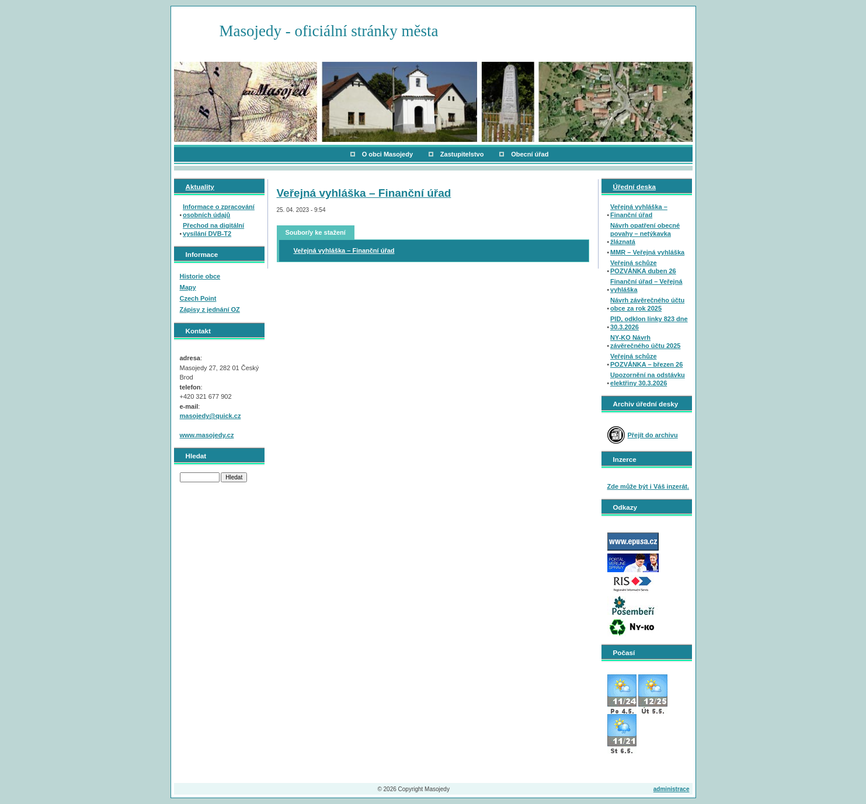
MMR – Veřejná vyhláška (647, 252)
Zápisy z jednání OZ (210, 309)
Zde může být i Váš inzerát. (648, 486)
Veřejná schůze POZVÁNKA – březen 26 (646, 360)
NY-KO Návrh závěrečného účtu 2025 (645, 341)
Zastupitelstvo (462, 154)
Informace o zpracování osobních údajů (219, 210)
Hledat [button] (233, 477)
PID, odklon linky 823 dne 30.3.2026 (649, 322)
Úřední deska (634, 186)
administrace (671, 789)
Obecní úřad (529, 154)
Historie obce (200, 276)
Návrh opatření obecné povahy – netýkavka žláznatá (645, 233)
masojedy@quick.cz (210, 415)
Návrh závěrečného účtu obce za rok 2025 (647, 304)
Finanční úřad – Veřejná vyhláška (646, 285)
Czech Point (198, 298)
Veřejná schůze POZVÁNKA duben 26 (643, 266)
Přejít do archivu (653, 434)
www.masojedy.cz (207, 434)
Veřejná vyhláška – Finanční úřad (364, 193)
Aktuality (200, 186)
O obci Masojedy (387, 154)
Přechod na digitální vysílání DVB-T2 (213, 229)
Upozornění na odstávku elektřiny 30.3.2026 (647, 379)
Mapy (188, 287)
